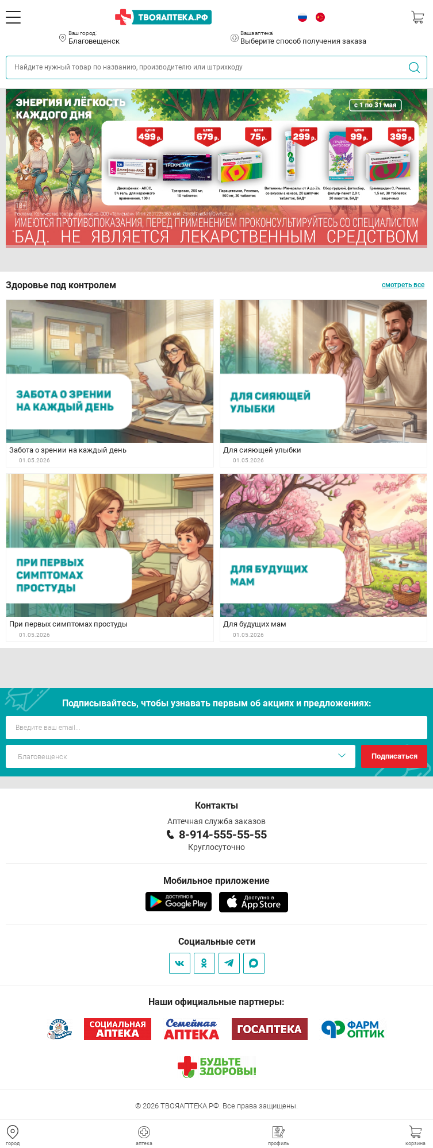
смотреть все (403, 285)
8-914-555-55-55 (223, 834)
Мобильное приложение (216, 880)
